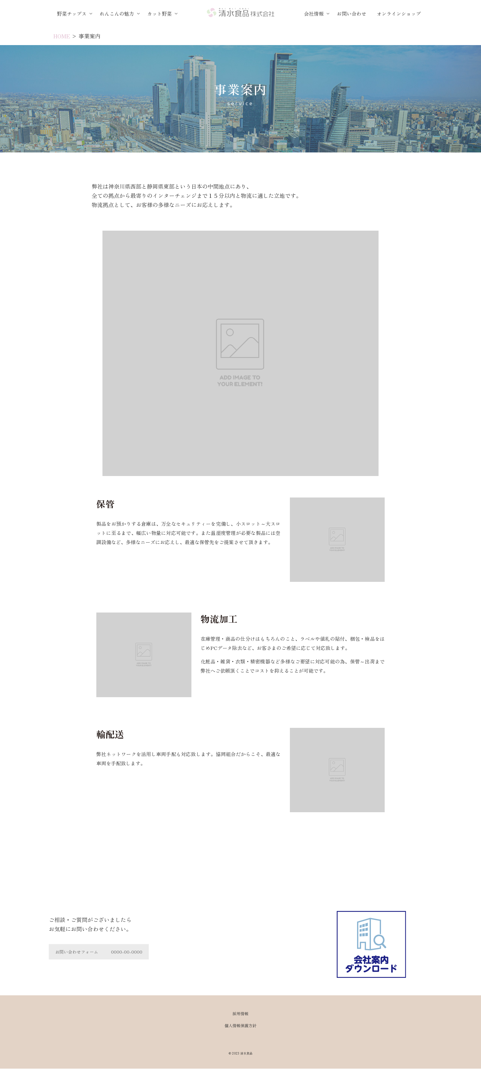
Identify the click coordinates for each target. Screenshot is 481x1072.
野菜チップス (72, 13)
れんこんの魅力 (117, 13)
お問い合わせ (351, 13)
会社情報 (314, 13)
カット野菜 (160, 13)
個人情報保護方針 (240, 1025)
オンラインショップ (399, 13)
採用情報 (240, 1013)
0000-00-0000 (126, 952)
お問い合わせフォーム (76, 952)
